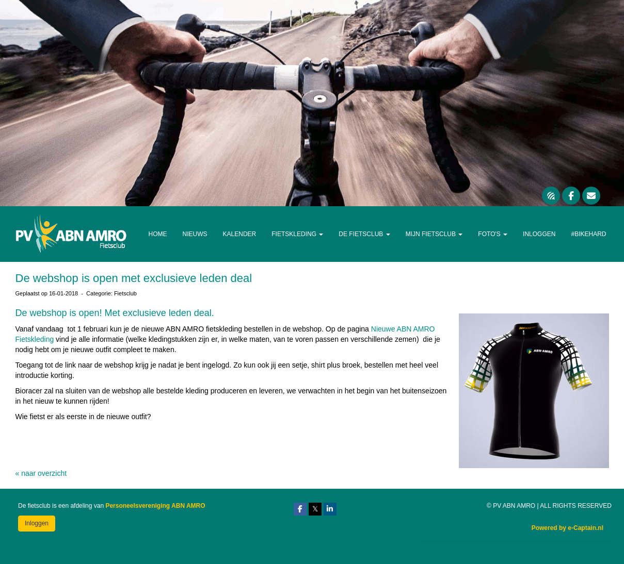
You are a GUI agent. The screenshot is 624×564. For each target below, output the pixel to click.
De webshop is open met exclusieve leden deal (133, 278)
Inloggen (539, 234)
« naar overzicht (41, 473)
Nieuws (195, 234)
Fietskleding (297, 234)
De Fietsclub (364, 234)
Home (158, 234)
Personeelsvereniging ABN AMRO (155, 505)
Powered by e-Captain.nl (567, 528)
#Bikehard (588, 234)
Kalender (240, 234)
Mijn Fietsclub (434, 234)
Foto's (492, 234)
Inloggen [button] (37, 523)
